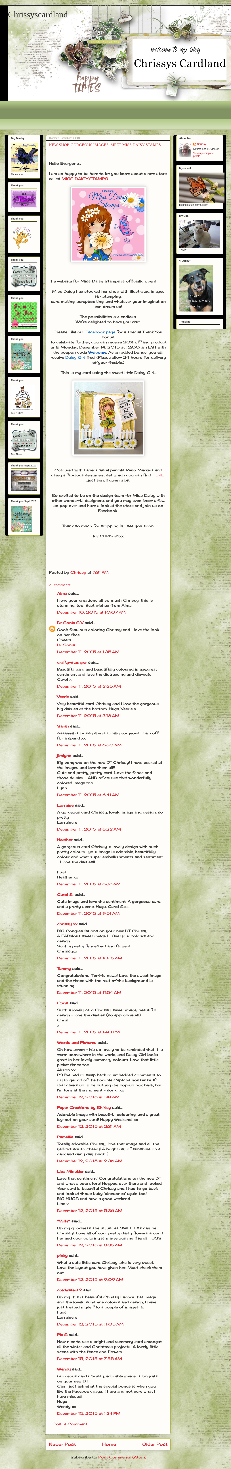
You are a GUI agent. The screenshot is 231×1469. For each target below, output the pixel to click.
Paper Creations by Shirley (84, 1107)
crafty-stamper (72, 662)
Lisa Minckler (70, 1171)
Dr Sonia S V (70, 622)
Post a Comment (70, 1424)
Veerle (63, 696)
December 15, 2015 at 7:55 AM (89, 1358)
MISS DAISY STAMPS (85, 178)
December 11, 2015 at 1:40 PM (88, 1032)
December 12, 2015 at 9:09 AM (90, 1279)
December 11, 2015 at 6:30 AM (89, 745)
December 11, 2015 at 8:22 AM (89, 829)
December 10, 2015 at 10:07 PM (91, 612)
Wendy (64, 1369)
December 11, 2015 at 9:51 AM (88, 913)
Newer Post (62, 1444)
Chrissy (201, 144)
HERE (158, 475)
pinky (62, 1255)
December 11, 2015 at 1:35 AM (88, 652)
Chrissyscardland (38, 14)
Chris (62, 1003)
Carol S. (65, 894)
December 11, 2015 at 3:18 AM (88, 715)
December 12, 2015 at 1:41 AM (88, 1097)
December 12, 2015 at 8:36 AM (89, 1245)
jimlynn (64, 755)
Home (109, 1444)
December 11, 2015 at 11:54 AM (89, 992)
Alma (62, 593)
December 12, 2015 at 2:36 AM (89, 1161)
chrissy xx (67, 924)
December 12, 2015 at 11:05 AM (90, 1324)
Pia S (62, 1334)
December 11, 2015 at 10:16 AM (89, 958)
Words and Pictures (76, 1042)
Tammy (64, 968)
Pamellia (65, 1137)
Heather (64, 839)
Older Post (155, 1444)
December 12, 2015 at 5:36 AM (89, 1210)
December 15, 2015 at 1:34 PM (88, 1413)
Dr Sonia (66, 645)
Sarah (63, 726)
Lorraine (65, 805)
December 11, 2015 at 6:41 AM (88, 794)
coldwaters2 (69, 1290)
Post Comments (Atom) (122, 1457)
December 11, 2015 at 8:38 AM (89, 884)
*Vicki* (63, 1221)
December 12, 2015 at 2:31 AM (89, 1126)
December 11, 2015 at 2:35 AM (89, 686)
